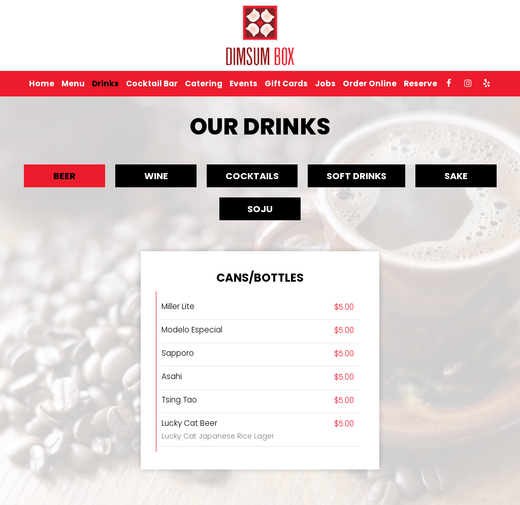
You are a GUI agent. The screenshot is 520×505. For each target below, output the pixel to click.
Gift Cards (286, 84)
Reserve (420, 84)
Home (41, 84)
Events (243, 84)
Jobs (325, 84)
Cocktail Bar (152, 84)
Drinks (105, 84)
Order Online (370, 84)
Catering (203, 84)
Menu (73, 84)
